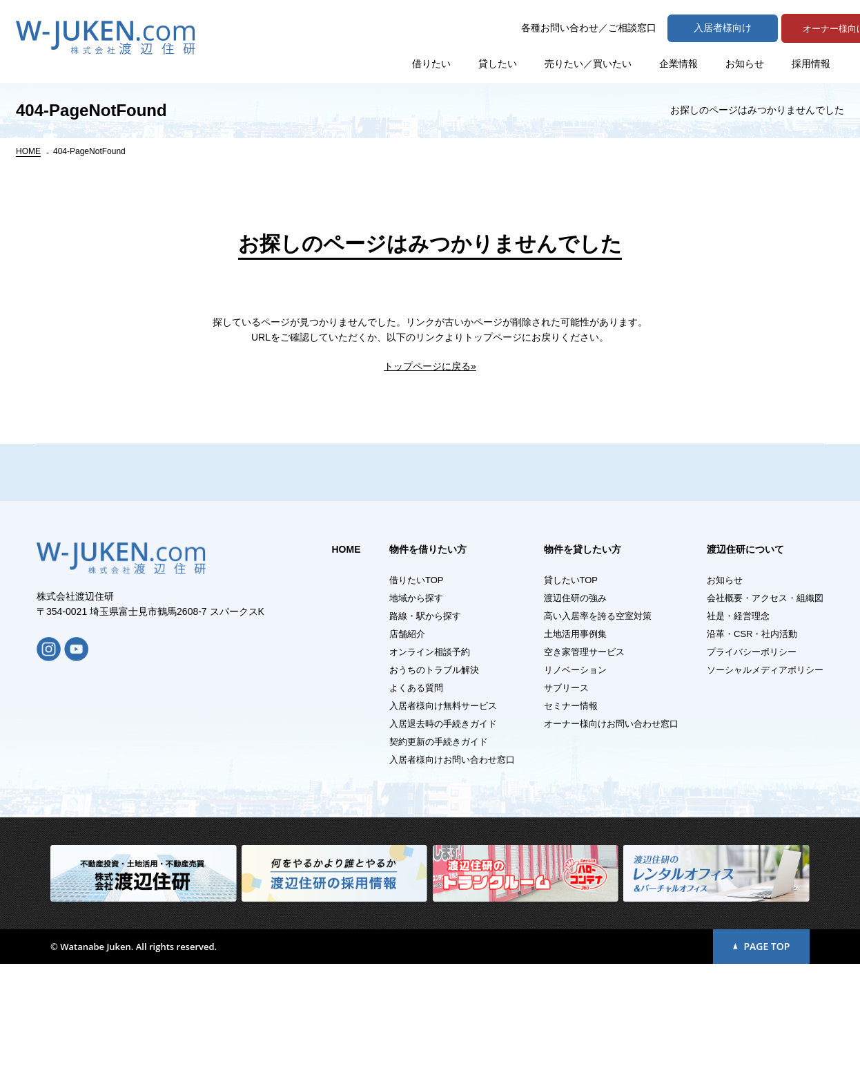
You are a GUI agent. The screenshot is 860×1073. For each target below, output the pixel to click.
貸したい (497, 62)
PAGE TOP (761, 1055)
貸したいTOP (571, 689)
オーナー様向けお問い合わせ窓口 (611, 833)
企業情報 (678, 62)
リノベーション (575, 779)
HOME (28, 151)
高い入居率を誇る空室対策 (598, 725)
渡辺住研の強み (575, 707)
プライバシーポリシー (752, 761)
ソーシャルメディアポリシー (765, 779)
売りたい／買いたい (588, 62)
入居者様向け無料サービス (443, 815)
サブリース (566, 797)
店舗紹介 (407, 743)
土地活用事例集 (575, 743)
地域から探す (416, 707)
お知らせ (744, 62)
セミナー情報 (571, 815)
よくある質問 (416, 797)
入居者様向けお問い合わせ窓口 (452, 869)
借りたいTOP (416, 689)
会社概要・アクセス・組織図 (765, 707)
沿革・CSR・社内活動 (752, 743)
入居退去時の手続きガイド (443, 833)
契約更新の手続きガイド (438, 851)
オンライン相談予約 (429, 761)
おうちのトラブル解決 (434, 779)
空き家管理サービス (584, 761)
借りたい (431, 62)
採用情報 (811, 62)
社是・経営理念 (738, 725)
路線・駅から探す (425, 725)
